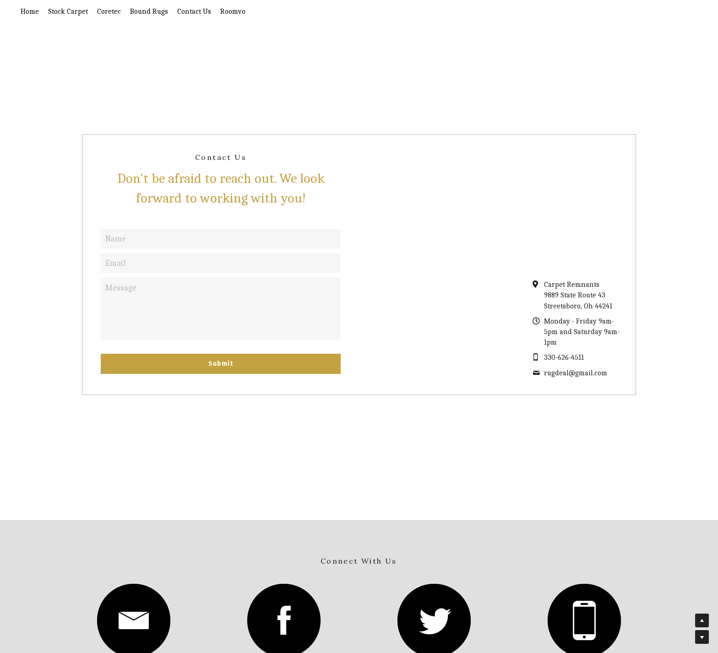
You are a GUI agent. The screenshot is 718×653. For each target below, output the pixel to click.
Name (115, 239)
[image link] (284, 619)
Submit (220, 364)
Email (115, 263)
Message (120, 288)
